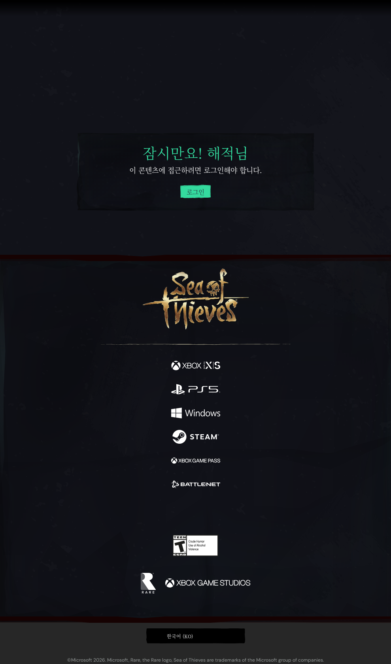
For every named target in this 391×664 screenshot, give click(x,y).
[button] (195, 635)
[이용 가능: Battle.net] (195, 485)
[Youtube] (194, 512)
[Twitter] (153, 511)
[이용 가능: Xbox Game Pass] (195, 461)
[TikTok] (235, 512)
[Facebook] (138, 511)
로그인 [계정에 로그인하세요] (195, 192)
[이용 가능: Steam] (195, 437)
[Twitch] (171, 512)
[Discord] (217, 512)
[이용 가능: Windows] (195, 414)
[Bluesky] (251, 512)
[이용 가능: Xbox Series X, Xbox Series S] (195, 366)
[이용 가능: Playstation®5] (195, 390)
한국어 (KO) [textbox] (180, 636)
